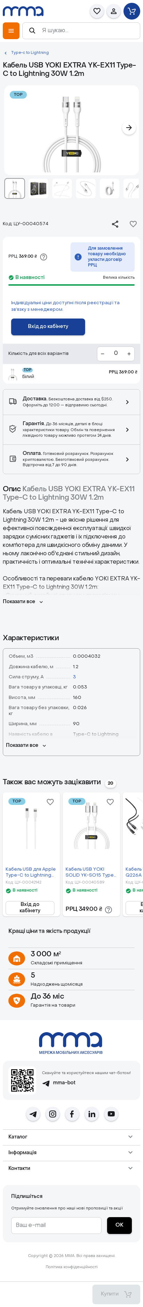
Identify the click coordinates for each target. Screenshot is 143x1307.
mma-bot (59, 1083)
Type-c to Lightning (30, 53)
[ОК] (119, 1225)
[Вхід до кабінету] (48, 327)
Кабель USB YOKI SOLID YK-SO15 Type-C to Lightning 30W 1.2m (91, 873)
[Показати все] (23, 602)
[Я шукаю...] (87, 31)
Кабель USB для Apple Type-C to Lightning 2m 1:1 (31, 873)
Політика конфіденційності (72, 1267)
